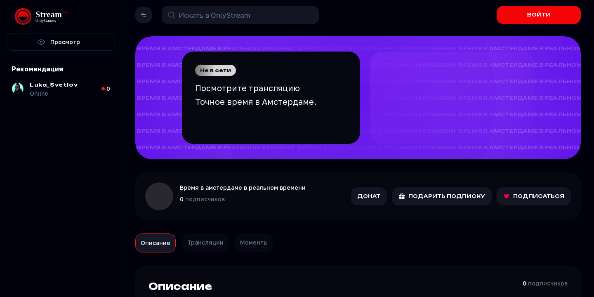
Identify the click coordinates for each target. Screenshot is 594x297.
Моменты (254, 242)
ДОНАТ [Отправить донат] (368, 196)
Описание (155, 242)
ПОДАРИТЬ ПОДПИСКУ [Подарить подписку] (441, 196)
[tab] (155, 242)
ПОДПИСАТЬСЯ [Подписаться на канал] (533, 196)
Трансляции (205, 242)
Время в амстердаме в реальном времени (243, 187)
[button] (143, 15)
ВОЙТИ (539, 15)
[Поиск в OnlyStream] (240, 15)
